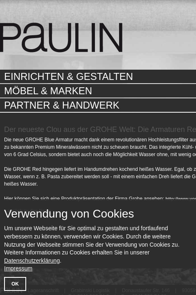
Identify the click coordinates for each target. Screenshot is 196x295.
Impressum (18, 268)
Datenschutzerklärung (32, 260)
